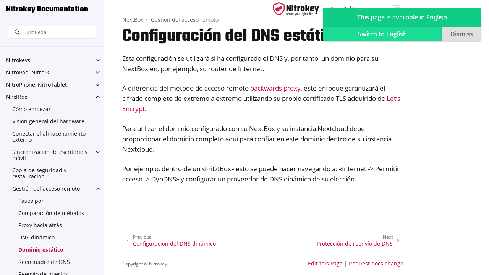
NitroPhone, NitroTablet (36, 84)
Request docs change (376, 263)
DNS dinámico (36, 237)
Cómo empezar (31, 109)
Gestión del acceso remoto (46, 188)
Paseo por (31, 200)
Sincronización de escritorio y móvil (49, 155)
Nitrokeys (18, 60)
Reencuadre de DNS (44, 261)
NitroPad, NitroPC (28, 72)
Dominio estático (40, 249)
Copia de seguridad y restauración (39, 173)
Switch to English (382, 34)
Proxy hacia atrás (40, 225)
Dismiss (461, 34)
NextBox (16, 96)
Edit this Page (325, 263)
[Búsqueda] (52, 32)
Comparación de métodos (51, 213)
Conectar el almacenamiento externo (49, 136)
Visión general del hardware (48, 121)
